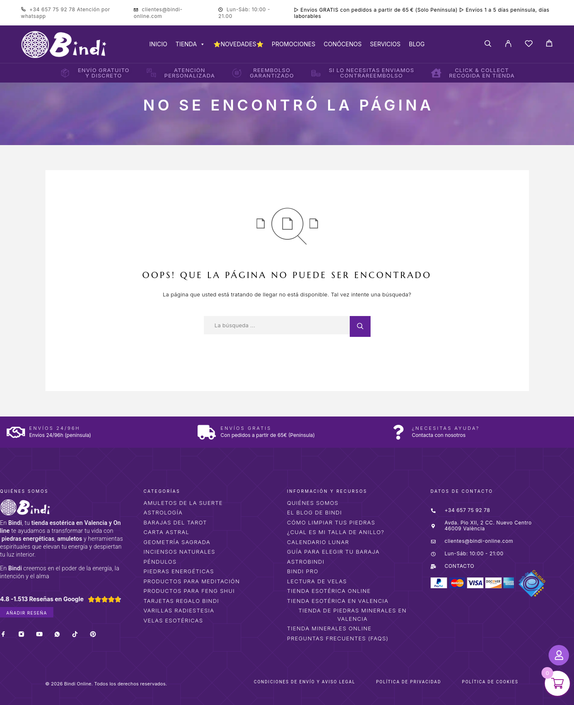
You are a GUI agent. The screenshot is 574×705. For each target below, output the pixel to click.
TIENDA (190, 44)
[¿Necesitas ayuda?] (398, 432)
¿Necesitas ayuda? (446, 428)
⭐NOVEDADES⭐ (238, 44)
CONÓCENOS (342, 44)
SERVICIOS (385, 44)
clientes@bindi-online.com (158, 12)
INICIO (158, 44)
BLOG (417, 44)
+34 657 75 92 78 (53, 9)
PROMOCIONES (294, 44)
